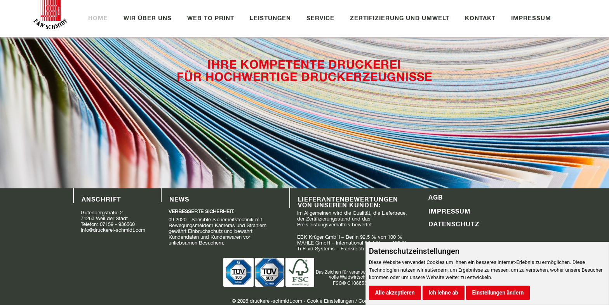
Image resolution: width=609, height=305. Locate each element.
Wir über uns (148, 17)
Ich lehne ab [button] (443, 292)
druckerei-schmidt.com (276, 301)
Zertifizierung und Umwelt (399, 17)
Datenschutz (453, 223)
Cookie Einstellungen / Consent (342, 301)
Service (320, 17)
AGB (435, 197)
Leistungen (270, 17)
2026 (242, 301)
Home (98, 17)
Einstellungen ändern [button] (498, 292)
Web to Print (210, 17)
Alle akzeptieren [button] (395, 292)
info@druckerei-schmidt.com (113, 230)
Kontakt (480, 17)
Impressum (531, 17)
